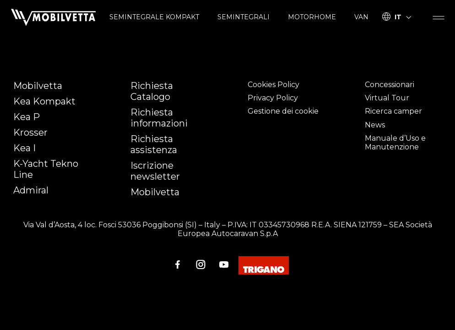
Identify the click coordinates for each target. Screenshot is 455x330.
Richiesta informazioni (159, 118)
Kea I (24, 148)
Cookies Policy (273, 84)
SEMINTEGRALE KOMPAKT (154, 17)
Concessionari (389, 84)
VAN (361, 17)
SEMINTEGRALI (243, 17)
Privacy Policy (273, 98)
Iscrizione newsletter (155, 171)
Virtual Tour (387, 98)
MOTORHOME (312, 17)
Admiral (31, 190)
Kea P (26, 116)
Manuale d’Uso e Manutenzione (395, 142)
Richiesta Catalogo (151, 91)
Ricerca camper (393, 111)
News (375, 125)
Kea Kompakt (44, 101)
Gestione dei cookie (283, 111)
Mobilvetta (37, 85)
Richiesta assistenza (153, 144)
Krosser (30, 132)
